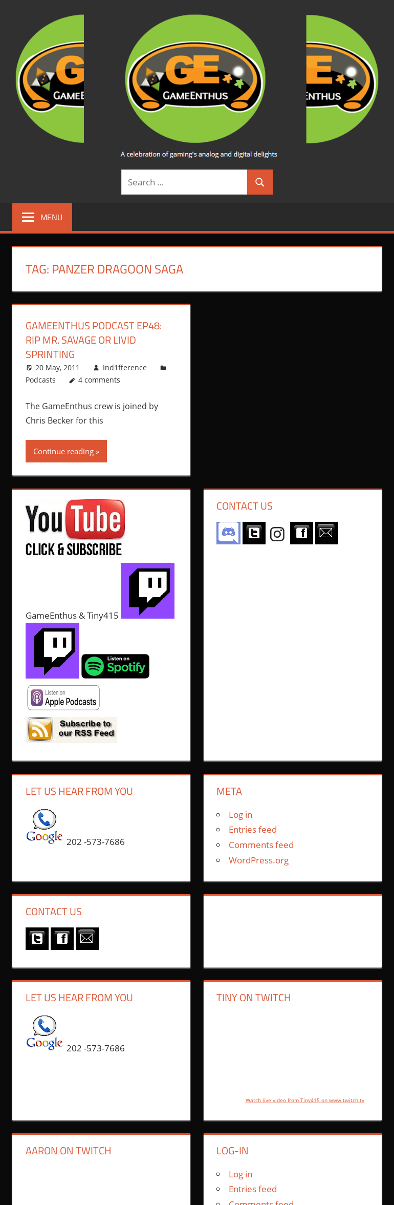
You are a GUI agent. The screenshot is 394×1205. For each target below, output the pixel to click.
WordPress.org (259, 860)
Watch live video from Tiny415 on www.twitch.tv (305, 1100)
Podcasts (41, 380)
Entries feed (253, 829)
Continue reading (63, 451)
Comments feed (261, 845)
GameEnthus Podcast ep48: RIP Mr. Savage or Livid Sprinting (94, 340)
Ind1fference (125, 367)
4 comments (99, 380)
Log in (240, 814)
